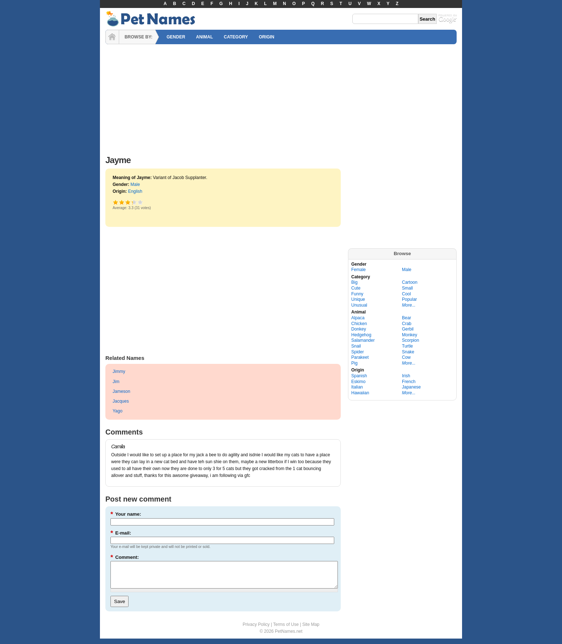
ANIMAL (204, 37)
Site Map (310, 629)
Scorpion (410, 340)
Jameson (121, 391)
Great (132, 202)
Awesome (140, 202)
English (135, 191)
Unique (358, 299)
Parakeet (360, 357)
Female (358, 269)
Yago (117, 411)
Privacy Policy (256, 629)
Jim (116, 381)
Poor (116, 202)
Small (407, 288)
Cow (406, 357)
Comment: (124, 557)
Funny (357, 293)
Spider (357, 351)
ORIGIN (266, 37)
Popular (409, 299)
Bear (406, 317)
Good (128, 202)
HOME (112, 37)
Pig (354, 363)
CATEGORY (236, 37)
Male (135, 184)
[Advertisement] (281, 98)
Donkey (358, 329)
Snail (356, 346)
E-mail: (120, 533)
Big (354, 282)
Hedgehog (361, 334)
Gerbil (408, 329)
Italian (357, 387)
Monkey (409, 334)
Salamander (363, 340)
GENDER (176, 37)
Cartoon (410, 282)
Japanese (411, 387)
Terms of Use (286, 629)
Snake (408, 351)
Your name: (125, 514)
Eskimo (358, 381)
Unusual (359, 305)
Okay (122, 202)
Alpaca (358, 317)
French (408, 381)
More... (408, 305)
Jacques (121, 401)
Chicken (359, 323)
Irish (406, 375)
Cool (406, 293)
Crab (406, 323)
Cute (355, 288)
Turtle (407, 346)
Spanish (359, 375)
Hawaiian (360, 392)
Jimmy (119, 371)
